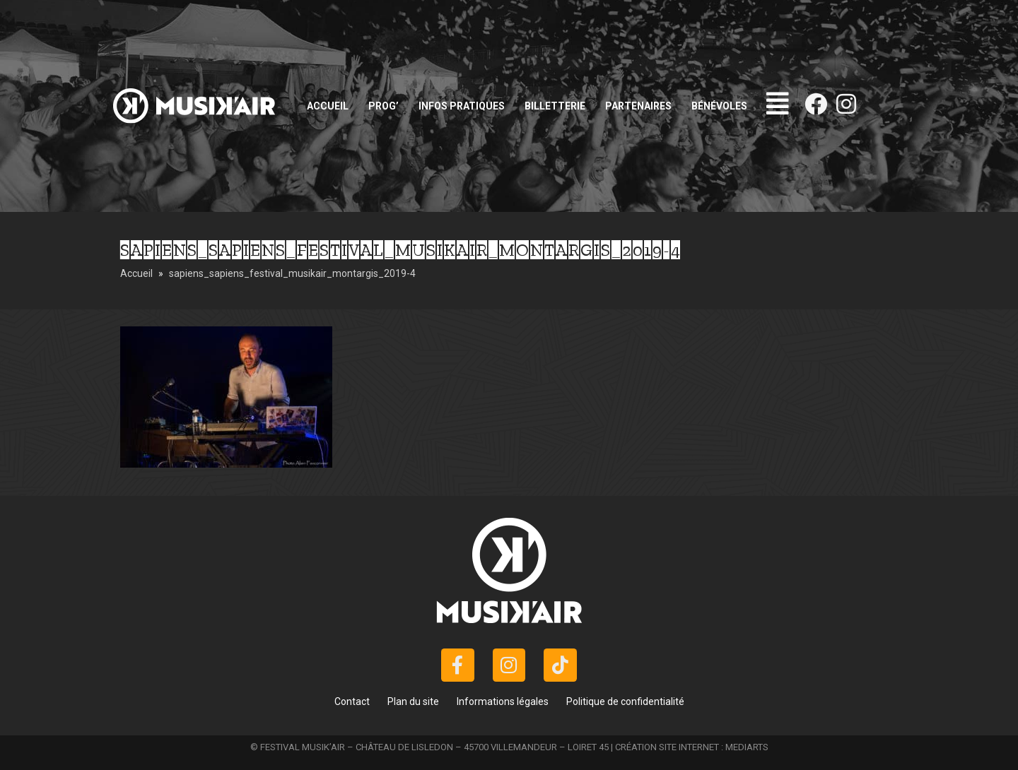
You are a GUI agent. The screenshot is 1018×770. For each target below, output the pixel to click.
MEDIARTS (746, 747)
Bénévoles (719, 106)
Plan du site (413, 701)
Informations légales (503, 701)
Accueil (328, 106)
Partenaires (638, 106)
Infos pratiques (462, 106)
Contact (352, 701)
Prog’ (383, 106)
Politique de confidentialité (625, 701)
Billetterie (555, 106)
